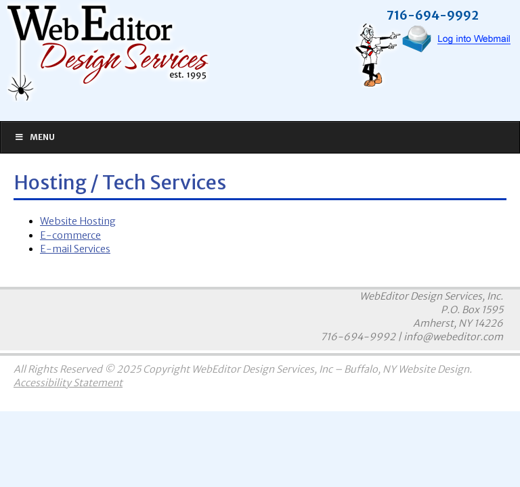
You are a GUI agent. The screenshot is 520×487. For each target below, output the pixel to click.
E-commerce (70, 235)
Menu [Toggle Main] (34, 137)
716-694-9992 (357, 337)
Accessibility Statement (68, 383)
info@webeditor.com (453, 337)
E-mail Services (75, 249)
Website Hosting (78, 221)
